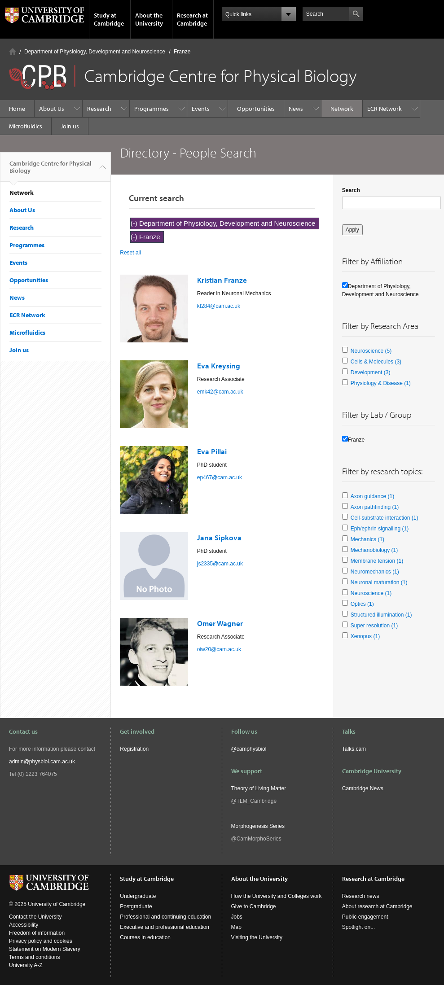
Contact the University (35, 917)
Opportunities (256, 109)
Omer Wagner (220, 623)
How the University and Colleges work (276, 896)
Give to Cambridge (253, 906)
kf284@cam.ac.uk (218, 306)
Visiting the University (257, 937)
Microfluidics (25, 126)
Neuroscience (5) (371, 351)
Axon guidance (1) (372, 496)
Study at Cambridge (109, 19)
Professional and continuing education (165, 917)
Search (351, 190)
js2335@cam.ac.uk (220, 563)
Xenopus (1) (365, 636)
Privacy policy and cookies (40, 941)
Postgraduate (136, 906)
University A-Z (26, 965)
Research (99, 109)
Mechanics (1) (367, 539)
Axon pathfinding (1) (375, 507)
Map (236, 927)
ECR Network (384, 109)
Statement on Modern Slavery (44, 949)
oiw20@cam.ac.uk (219, 649)
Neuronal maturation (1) (379, 582)
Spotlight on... (358, 927)
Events (201, 109)
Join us (70, 126)
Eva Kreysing (218, 365)
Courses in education (145, 937)
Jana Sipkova (219, 537)
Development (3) (371, 372)
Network (341, 109)
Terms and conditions (34, 957)
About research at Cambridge (377, 906)
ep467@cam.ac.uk (219, 477)
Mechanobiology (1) (374, 550)
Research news (360, 896)
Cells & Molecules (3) (376, 362)
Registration (134, 749)
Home (13, 51)
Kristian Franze (222, 280)
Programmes (151, 109)
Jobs (236, 917)
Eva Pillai (212, 451)
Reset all (130, 253)
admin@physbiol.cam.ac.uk (42, 761)
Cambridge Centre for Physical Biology (50, 170)
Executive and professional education (164, 927)
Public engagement (365, 917)
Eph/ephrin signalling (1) (380, 528)
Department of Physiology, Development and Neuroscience (94, 51)
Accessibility (23, 925)
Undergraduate (138, 896)
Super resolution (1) (374, 625)
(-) (135, 223)
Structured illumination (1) (381, 615)
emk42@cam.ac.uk (220, 392)
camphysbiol (252, 749)
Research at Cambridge (192, 19)
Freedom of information (37, 933)
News (296, 109)
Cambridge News (362, 788)
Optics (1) (362, 604)
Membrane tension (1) (377, 561)
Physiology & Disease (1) (381, 383)
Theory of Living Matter (258, 788)
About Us (51, 109)
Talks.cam (354, 749)
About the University (149, 19)
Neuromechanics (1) (375, 572)
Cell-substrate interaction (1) (384, 518)
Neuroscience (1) (371, 593)
